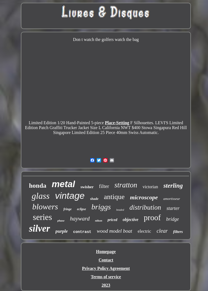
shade (94, 199)
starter (173, 208)
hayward (80, 218)
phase (60, 220)
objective (130, 219)
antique (114, 197)
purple (62, 231)
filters (178, 231)
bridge (172, 219)
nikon (98, 220)
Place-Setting (117, 122)
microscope (144, 197)
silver (39, 228)
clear (162, 231)
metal (63, 184)
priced (112, 220)
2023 (106, 285)
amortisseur (171, 199)
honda (37, 185)
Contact (106, 260)
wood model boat (114, 231)
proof (152, 217)
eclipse (81, 209)
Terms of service (106, 276)
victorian (150, 186)
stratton (126, 185)
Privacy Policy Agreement (106, 268)
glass (41, 196)
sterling (173, 185)
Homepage (106, 251)
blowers (45, 206)
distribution (145, 207)
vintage (70, 195)
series (42, 217)
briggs (101, 207)
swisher (86, 187)
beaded (120, 209)
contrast (82, 232)
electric (144, 231)
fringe (67, 209)
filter (104, 186)
